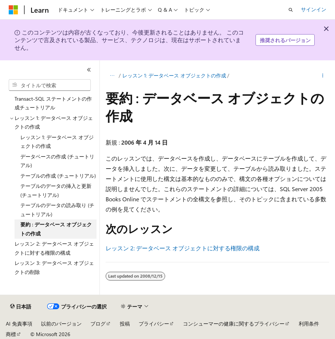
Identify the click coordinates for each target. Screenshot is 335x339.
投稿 (125, 323)
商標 (11, 334)
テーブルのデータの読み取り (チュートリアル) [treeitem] (57, 210)
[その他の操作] (322, 75)
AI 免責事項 (19, 323)
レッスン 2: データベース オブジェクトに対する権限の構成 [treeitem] (54, 248)
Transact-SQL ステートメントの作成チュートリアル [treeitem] (53, 103)
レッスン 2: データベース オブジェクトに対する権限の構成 (183, 248)
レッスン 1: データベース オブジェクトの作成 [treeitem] (57, 142)
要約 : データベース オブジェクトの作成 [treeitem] (56, 229)
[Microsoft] (13, 10)
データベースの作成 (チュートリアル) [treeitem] (57, 161)
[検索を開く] (290, 9)
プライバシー (154, 323)
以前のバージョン (61, 323)
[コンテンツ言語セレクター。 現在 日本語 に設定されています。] (21, 306)
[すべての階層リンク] (112, 75)
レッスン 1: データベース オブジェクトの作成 (174, 75)
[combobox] (50, 85)
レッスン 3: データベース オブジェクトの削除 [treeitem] (54, 267)
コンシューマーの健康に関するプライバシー (234, 323)
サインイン (313, 9)
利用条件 (309, 323)
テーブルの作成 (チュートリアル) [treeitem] (58, 175)
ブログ (98, 323)
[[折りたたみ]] (89, 69)
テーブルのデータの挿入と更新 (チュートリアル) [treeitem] (55, 190)
